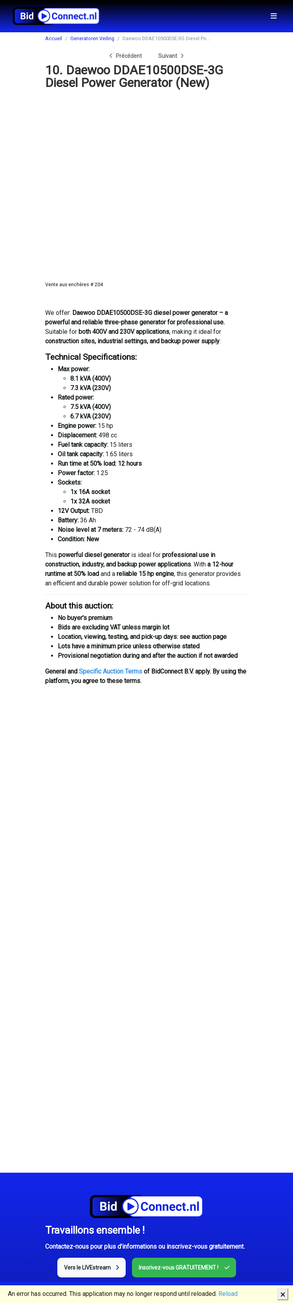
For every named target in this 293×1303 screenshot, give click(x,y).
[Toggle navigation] (274, 16)
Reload (228, 1293)
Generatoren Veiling (92, 38)
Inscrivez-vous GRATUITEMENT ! (184, 1267)
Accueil (53, 38)
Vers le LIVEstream (91, 1267)
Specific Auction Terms (110, 671)
